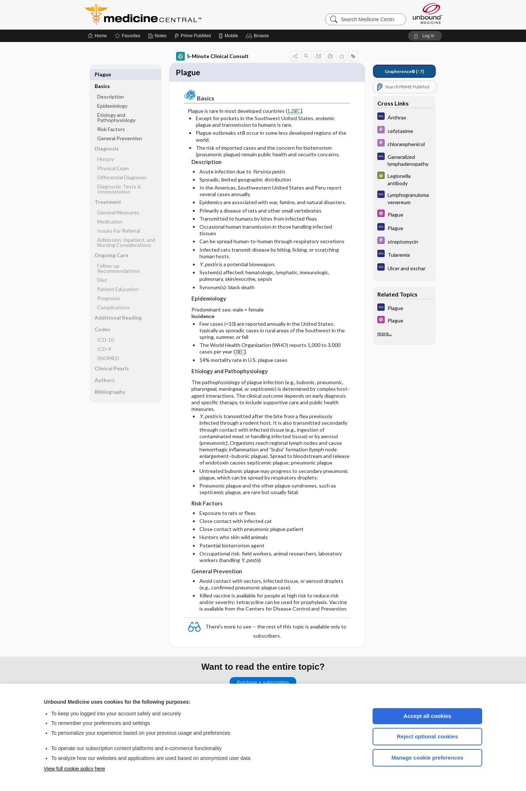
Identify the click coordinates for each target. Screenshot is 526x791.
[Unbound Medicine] (428, 13)
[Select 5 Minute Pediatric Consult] (404, 214)
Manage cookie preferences (428, 757)
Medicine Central (175, 15)
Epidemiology (112, 94)
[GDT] (404, 178)
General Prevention (119, 126)
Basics (102, 74)
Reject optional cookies (427, 736)
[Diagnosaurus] (404, 117)
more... (384, 333)
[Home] (97, 36)
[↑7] (404, 71)
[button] (258, 36)
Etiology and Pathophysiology (116, 105)
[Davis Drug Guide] (404, 130)
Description (110, 85)
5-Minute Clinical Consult (212, 56)
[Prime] (192, 36)
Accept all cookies (427, 716)
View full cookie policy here (74, 769)
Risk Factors (111, 117)
